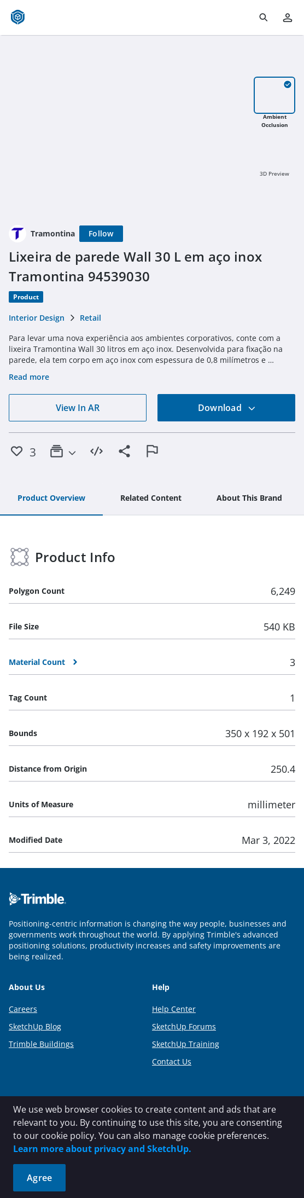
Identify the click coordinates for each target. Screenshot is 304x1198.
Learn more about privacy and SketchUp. (102, 1149)
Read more (29, 377)
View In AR (78, 408)
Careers (23, 1009)
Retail (90, 317)
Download (227, 408)
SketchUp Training (185, 1044)
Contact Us (171, 1061)
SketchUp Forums (184, 1026)
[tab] (51, 499)
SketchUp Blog (35, 1026)
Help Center (174, 1009)
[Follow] (101, 233)
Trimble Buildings (41, 1044)
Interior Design (37, 317)
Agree (39, 1178)
